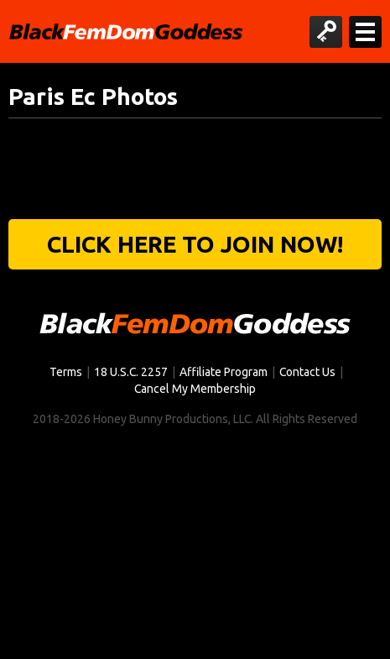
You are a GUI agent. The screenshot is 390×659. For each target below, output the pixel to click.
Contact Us (307, 372)
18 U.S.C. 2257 (131, 372)
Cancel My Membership (195, 388)
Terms (65, 372)
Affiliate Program (223, 372)
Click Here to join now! (195, 244)
